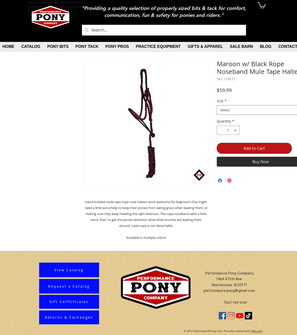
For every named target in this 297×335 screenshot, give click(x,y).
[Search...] (163, 30)
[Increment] (236, 130)
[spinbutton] (228, 130)
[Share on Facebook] (220, 180)
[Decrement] (220, 130)
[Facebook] (222, 315)
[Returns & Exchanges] (69, 317)
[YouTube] (239, 315)
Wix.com (256, 331)
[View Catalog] (69, 270)
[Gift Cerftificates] (69, 302)
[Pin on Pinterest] (229, 180)
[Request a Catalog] (69, 286)
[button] (262, 4)
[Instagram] (231, 315)
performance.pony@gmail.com (229, 290)
